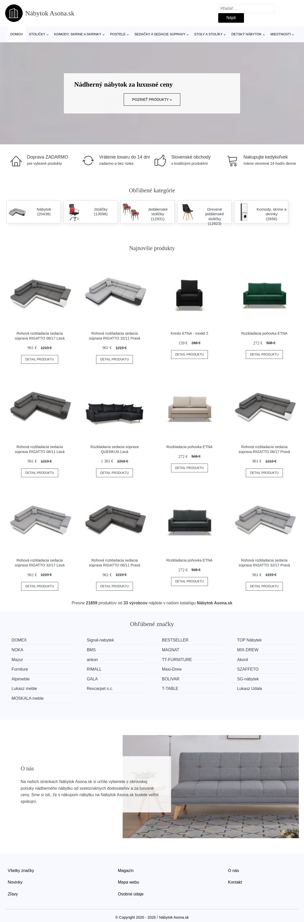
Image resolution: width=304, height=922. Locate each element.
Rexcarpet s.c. (100, 688)
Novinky (15, 882)
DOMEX (19, 640)
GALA (92, 679)
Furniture (20, 669)
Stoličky (37, 34)
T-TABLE (170, 688)
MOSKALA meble (28, 698)
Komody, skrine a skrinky (77, 34)
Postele (117, 34)
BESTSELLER (175, 640)
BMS (91, 650)
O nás (233, 870)
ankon (92, 659)
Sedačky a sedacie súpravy (159, 34)
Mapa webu (128, 882)
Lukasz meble (24, 688)
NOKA (17, 650)
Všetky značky (21, 870)
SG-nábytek (248, 679)
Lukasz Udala (250, 688)
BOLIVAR (171, 679)
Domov (16, 34)
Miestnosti (280, 34)
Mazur (17, 659)
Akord (243, 659)
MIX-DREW (248, 650)
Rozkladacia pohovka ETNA (264, 333)
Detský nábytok (246, 34)
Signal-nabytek (100, 640)
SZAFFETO (248, 669)
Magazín (126, 870)
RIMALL (94, 669)
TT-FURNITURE (177, 659)
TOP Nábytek (250, 640)
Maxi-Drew (172, 669)
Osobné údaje (131, 894)
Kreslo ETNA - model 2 (189, 333)
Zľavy (13, 894)
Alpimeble (21, 679)
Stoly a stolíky (208, 34)
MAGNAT (171, 650)
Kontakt (235, 882)
